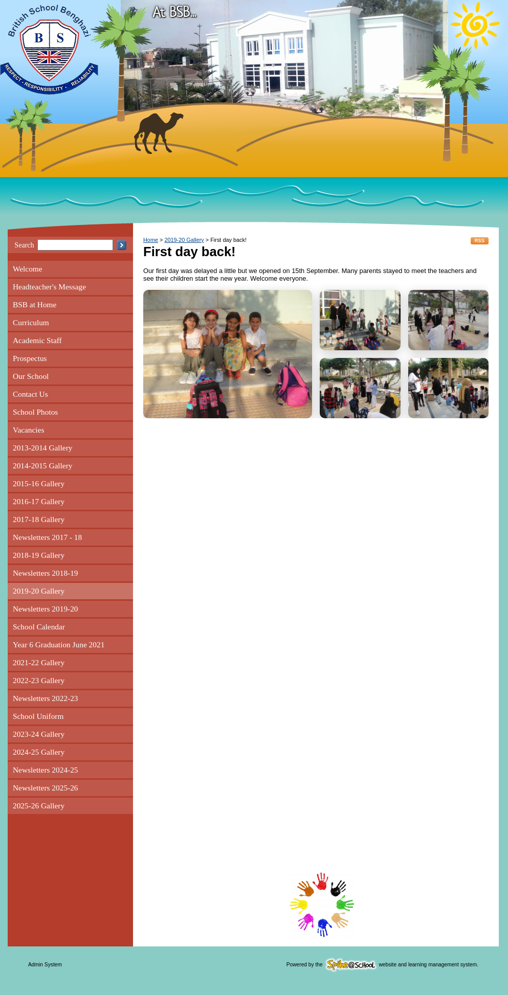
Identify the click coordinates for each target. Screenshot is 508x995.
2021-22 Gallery (38, 662)
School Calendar (39, 626)
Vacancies (28, 429)
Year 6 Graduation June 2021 (58, 644)
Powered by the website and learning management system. (382, 964)
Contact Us (30, 394)
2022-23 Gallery (38, 680)
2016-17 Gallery (38, 501)
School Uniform (38, 716)
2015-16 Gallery (38, 483)
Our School (31, 376)
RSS (479, 240)
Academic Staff (37, 340)
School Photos (35, 412)
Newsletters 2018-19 (45, 573)
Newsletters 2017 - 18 (47, 537)
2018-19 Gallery (38, 555)
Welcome (27, 268)
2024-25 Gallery (38, 752)
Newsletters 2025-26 (45, 787)
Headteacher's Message (49, 286)
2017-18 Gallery (38, 519)
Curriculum (31, 322)
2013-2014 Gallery (42, 447)
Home (150, 240)
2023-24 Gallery (38, 734)
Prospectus (30, 358)
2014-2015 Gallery (42, 465)
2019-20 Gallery (38, 590)
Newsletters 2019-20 (45, 608)
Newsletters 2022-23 (45, 698)
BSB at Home (34, 304)
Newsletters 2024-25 (45, 769)
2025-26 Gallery (38, 805)
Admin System (45, 964)
